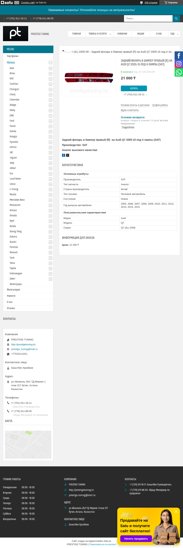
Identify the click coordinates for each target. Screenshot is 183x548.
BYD (11, 78)
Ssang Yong (16, 231)
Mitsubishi (15, 205)
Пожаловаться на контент (102, 544)
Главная (76, 33)
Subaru (13, 236)
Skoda (13, 226)
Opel (12, 220)
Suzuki (13, 241)
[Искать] (176, 18)
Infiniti (13, 147)
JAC (11, 152)
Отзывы (11, 308)
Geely (12, 110)
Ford (12, 120)
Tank (12, 257)
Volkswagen (16, 273)
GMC (12, 115)
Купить (134, 88)
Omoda (13, 215)
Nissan (13, 210)
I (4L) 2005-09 (80, 51)
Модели (11, 62)
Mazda (13, 194)
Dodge (13, 105)
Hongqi (13, 136)
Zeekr (12, 278)
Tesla (12, 263)
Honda (13, 131)
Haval (13, 126)
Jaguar (13, 157)
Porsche (14, 247)
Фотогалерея (13, 289)
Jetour (13, 168)
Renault (14, 252)
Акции (140, 33)
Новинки (122, 33)
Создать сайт (28, 2)
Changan (14, 89)
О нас (159, 33)
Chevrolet (14, 99)
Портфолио (12, 56)
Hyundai (14, 142)
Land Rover (15, 178)
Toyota (13, 268)
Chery (12, 94)
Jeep (12, 162)
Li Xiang (14, 189)
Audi (12, 68)
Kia (11, 173)
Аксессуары (16, 284)
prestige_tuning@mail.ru (24, 349)
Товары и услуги (98, 33)
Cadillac (14, 83)
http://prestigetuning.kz (23, 344)
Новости (11, 295)
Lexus (12, 184)
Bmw (12, 73)
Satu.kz (107, 541)
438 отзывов (151, 2)
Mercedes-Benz (17, 199)
